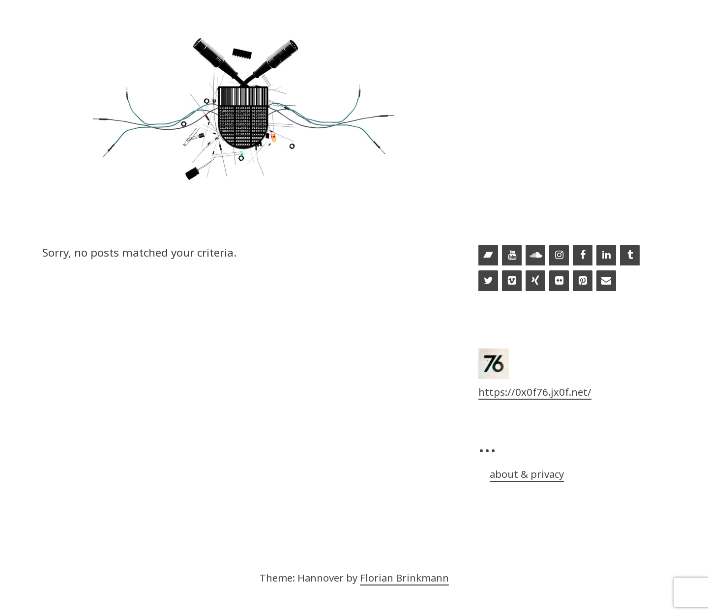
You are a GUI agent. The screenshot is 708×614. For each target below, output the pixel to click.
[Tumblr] (630, 255)
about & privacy (527, 474)
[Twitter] (488, 281)
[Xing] (535, 281)
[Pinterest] (582, 281)
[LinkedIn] (606, 255)
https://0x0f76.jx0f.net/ (534, 392)
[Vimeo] (512, 281)
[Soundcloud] (535, 255)
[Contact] (606, 281)
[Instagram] (559, 255)
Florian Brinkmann (404, 578)
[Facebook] (582, 255)
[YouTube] (512, 255)
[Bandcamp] (488, 255)
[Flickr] (559, 281)
